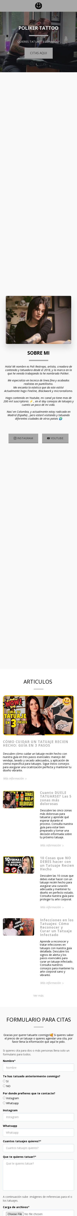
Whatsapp (12, 1107)
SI (7, 1085)
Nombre (8, 1065)
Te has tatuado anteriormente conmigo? (31, 1080)
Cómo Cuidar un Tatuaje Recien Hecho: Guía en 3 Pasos (35, 747)
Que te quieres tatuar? (19, 1160)
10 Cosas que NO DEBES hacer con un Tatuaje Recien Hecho (57, 867)
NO (8, 1090)
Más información (15, 782)
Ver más (38, 999)
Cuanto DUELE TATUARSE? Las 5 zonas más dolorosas (56, 802)
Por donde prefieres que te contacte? (29, 1097)
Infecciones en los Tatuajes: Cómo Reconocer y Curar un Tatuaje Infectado (57, 931)
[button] (4, 6)
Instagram (12, 1102)
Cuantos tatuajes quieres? (21, 1145)
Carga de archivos (15, 1211)
